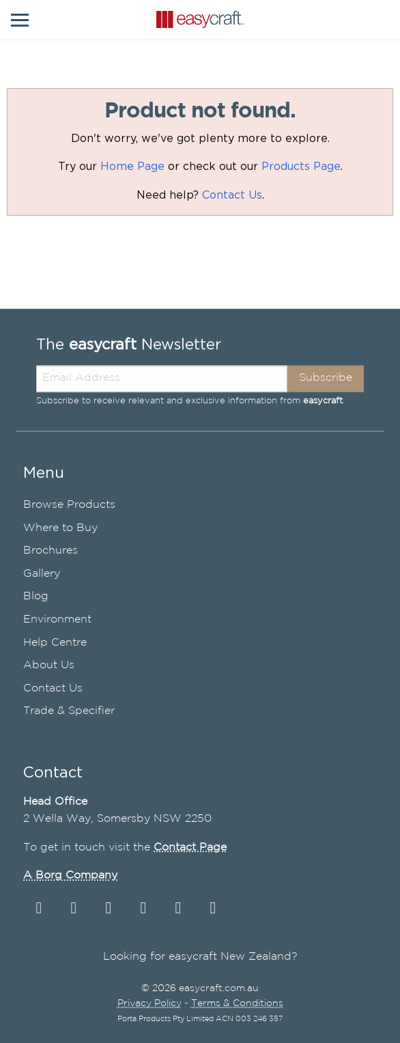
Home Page (132, 166)
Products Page (301, 166)
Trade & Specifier (69, 711)
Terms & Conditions (237, 1004)
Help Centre (55, 643)
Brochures (50, 551)
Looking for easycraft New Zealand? (200, 957)
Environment (57, 619)
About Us (48, 666)
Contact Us (232, 195)
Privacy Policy (149, 1004)
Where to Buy (60, 528)
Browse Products (69, 505)
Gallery (41, 574)
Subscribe (325, 378)
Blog (35, 597)
